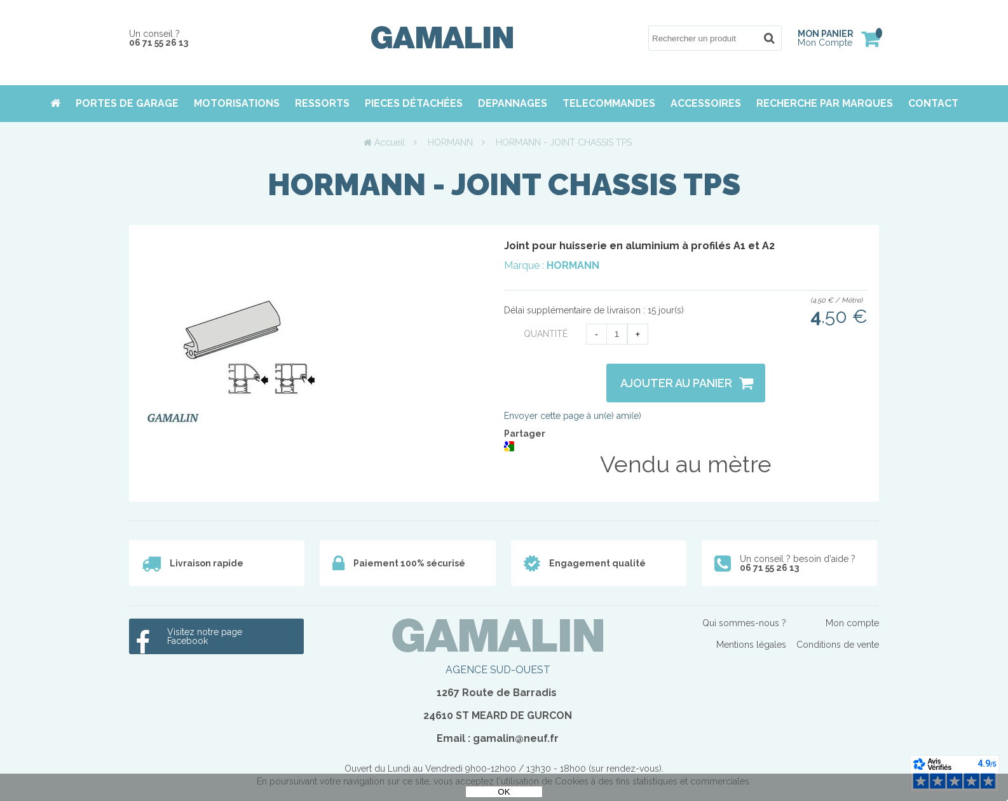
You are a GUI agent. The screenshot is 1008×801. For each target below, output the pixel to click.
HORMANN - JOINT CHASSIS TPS (504, 184)
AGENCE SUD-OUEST (498, 670)
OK (504, 792)
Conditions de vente (837, 645)
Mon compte (852, 623)
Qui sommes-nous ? (744, 623)
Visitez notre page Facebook (204, 636)
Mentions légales (751, 645)
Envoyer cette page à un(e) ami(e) (572, 416)
